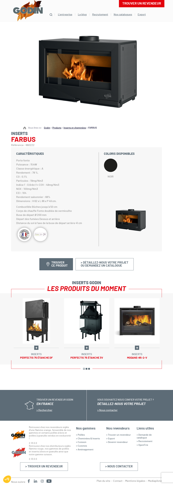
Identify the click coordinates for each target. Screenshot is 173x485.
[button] (7, 479)
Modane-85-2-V (137, 357)
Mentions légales (135, 481)
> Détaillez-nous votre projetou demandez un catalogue (104, 264)
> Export (110, 438)
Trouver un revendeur (141, 3)
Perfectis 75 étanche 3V (86, 357)
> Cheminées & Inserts (88, 438)
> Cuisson (81, 442)
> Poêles (80, 435)
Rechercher (45, 410)
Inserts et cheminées (75, 128)
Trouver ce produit (59, 264)
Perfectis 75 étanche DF (36, 357)
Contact (117, 481)
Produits (56, 128)
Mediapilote (155, 481)
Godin (47, 128)
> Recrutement (144, 441)
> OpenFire (142, 445)
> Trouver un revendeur (44, 466)
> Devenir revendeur (117, 442)
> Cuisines (81, 446)
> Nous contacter (119, 466)
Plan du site (103, 481)
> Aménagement (84, 449)
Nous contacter (108, 410)
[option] (36, 328)
